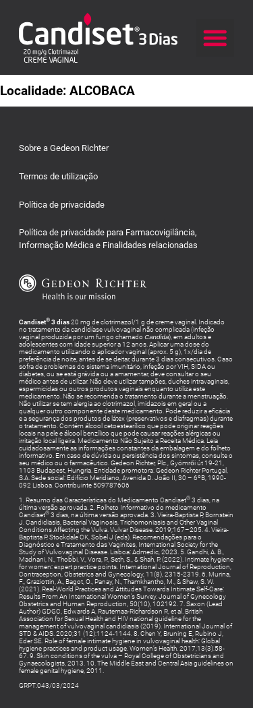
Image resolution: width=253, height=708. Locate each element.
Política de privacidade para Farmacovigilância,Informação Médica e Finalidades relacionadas (108, 238)
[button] (215, 38)
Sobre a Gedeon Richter (64, 148)
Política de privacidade (62, 205)
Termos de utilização (58, 176)
